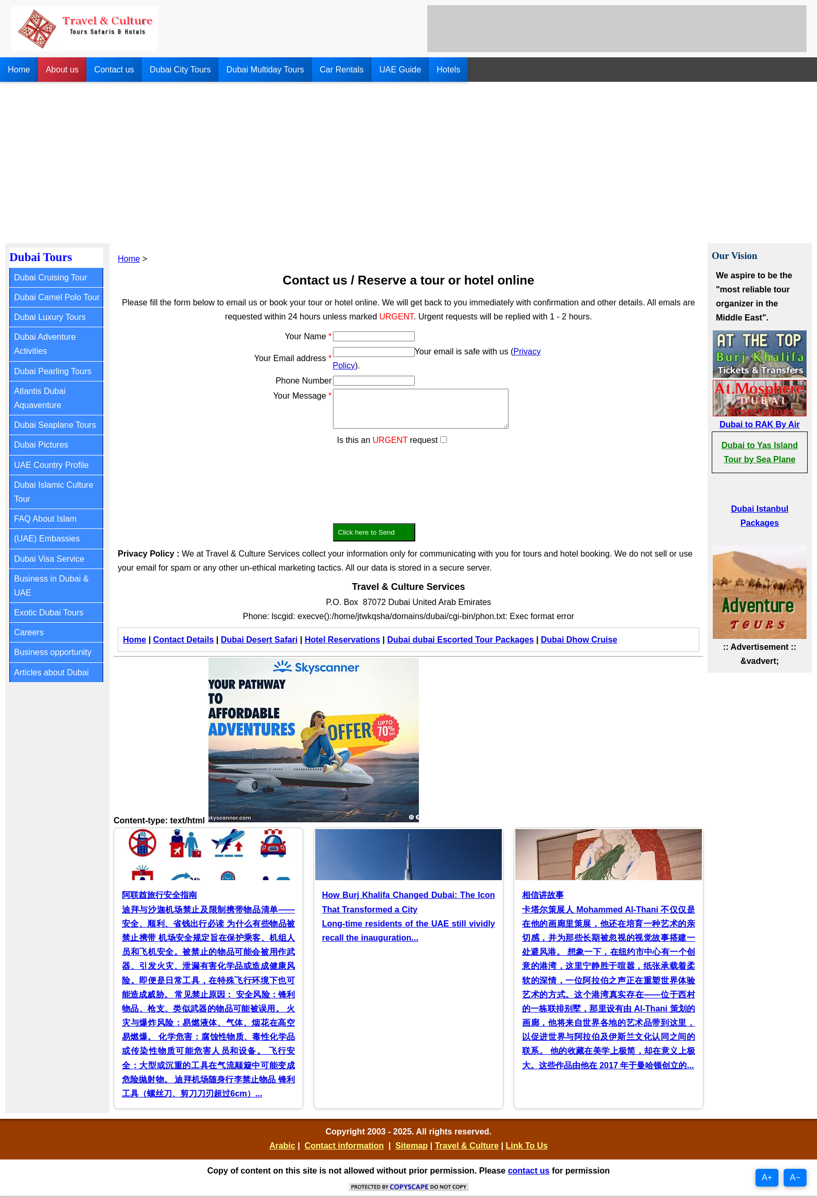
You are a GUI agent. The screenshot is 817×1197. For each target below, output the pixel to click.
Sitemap (411, 1145)
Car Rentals (342, 69)
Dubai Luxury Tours (50, 317)
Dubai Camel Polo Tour (57, 297)
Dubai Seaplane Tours (55, 425)
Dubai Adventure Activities (45, 343)
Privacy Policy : (148, 553)
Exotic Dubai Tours (48, 612)
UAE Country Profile (51, 465)
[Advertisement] (408, 160)
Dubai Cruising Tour (50, 277)
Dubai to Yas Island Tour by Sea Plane (760, 452)
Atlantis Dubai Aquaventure (40, 398)
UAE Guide (400, 69)
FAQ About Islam (45, 518)
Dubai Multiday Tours (265, 69)
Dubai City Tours (180, 69)
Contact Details (183, 639)
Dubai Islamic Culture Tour (53, 491)
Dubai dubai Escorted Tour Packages (460, 639)
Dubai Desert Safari (259, 639)
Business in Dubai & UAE (51, 585)
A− (795, 1177)
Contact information (344, 1145)
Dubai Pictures (41, 444)
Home (19, 69)
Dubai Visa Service (49, 558)
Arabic (282, 1145)
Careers (29, 632)
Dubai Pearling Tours (52, 371)
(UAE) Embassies (47, 538)
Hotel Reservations (342, 639)
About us (62, 69)
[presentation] (412, 478)
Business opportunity (53, 652)
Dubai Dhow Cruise (579, 639)
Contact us (114, 69)
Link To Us (526, 1145)
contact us (529, 1170)
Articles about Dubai (51, 672)
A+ (767, 1177)
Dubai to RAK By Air (760, 424)
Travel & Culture (467, 1145)
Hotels (448, 69)
